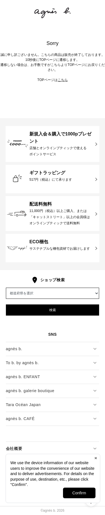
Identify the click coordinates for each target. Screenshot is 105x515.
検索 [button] (52, 310)
